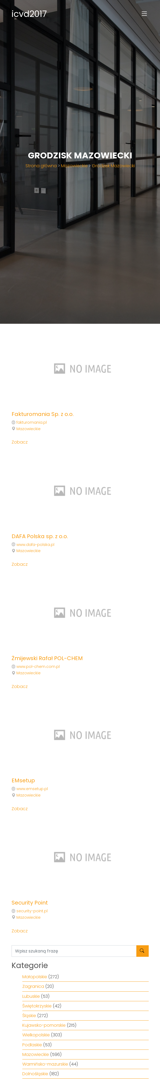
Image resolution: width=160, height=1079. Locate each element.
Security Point (30, 902)
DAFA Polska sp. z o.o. (40, 536)
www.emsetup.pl (32, 788)
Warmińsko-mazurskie (45, 1064)
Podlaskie (32, 1045)
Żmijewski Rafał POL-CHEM (47, 658)
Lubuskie (31, 996)
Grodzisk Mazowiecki (113, 166)
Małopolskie (34, 977)
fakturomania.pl (31, 422)
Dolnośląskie (35, 1074)
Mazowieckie (74, 166)
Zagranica (33, 986)
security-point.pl (32, 911)
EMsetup (23, 780)
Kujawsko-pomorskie (44, 1025)
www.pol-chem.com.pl (38, 666)
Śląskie (29, 1016)
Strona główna (41, 166)
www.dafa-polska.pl (35, 544)
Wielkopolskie (36, 1035)
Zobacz (20, 442)
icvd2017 (29, 14)
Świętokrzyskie (37, 1006)
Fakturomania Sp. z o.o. (43, 414)
